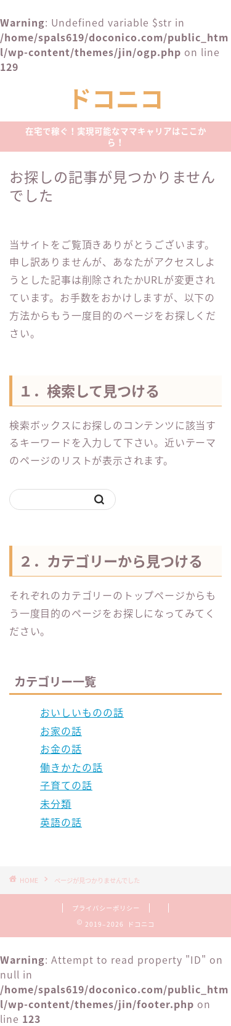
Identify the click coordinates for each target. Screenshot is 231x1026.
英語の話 (61, 822)
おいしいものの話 (82, 712)
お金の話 (61, 748)
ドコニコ (116, 99)
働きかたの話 (71, 767)
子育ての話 (66, 785)
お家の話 (61, 730)
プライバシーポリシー (106, 908)
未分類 (55, 803)
